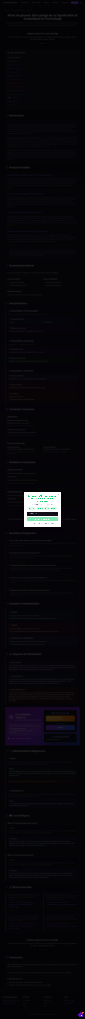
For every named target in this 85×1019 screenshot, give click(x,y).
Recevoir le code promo (42, 519)
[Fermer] (59, 494)
